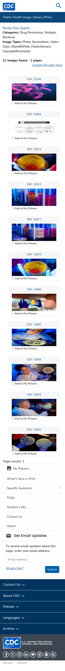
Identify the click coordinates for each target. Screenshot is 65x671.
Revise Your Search (16, 28)
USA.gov (22, 663)
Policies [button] (11, 606)
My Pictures (18, 469)
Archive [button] (11, 628)
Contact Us (14, 517)
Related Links (16, 507)
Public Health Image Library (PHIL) (27, 17)
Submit (52, 569)
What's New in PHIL (21, 479)
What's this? (14, 568)
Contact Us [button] (14, 584)
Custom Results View (47, 65)
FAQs (11, 498)
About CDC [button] (14, 595)
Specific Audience (19, 488)
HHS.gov (8, 663)
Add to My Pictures (25, 103)
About (11, 526)
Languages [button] (14, 617)
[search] (58, 6)
